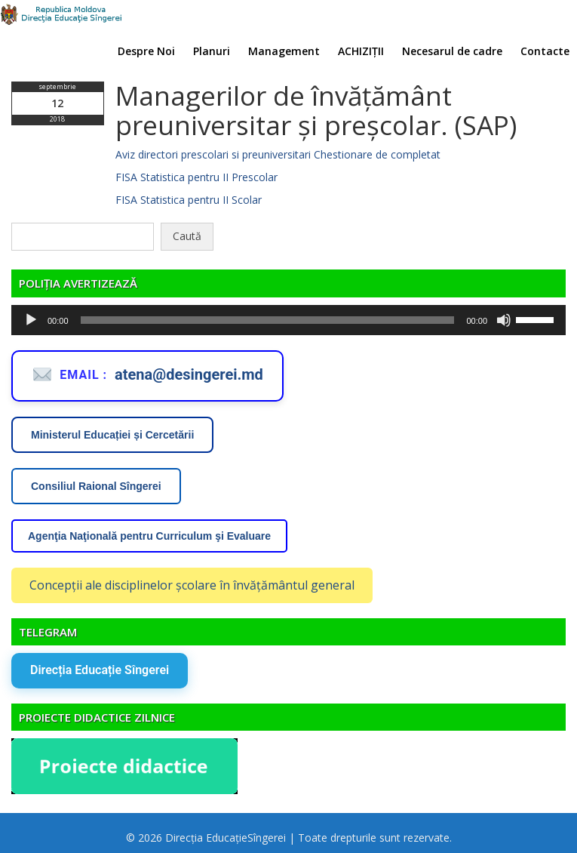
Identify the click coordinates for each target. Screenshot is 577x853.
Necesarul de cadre (452, 51)
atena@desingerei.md (189, 374)
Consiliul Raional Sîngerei (96, 486)
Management (284, 51)
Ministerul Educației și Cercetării (112, 435)
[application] (288, 320)
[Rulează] (30, 320)
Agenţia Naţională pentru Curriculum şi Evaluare (149, 536)
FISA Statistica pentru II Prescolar (196, 177)
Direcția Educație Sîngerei (99, 670)
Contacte (544, 51)
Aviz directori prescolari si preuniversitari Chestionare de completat (277, 154)
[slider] (268, 320)
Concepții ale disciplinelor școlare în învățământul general (191, 585)
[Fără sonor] (503, 320)
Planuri (211, 51)
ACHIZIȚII (361, 51)
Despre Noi (146, 51)
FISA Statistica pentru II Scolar (188, 199)
